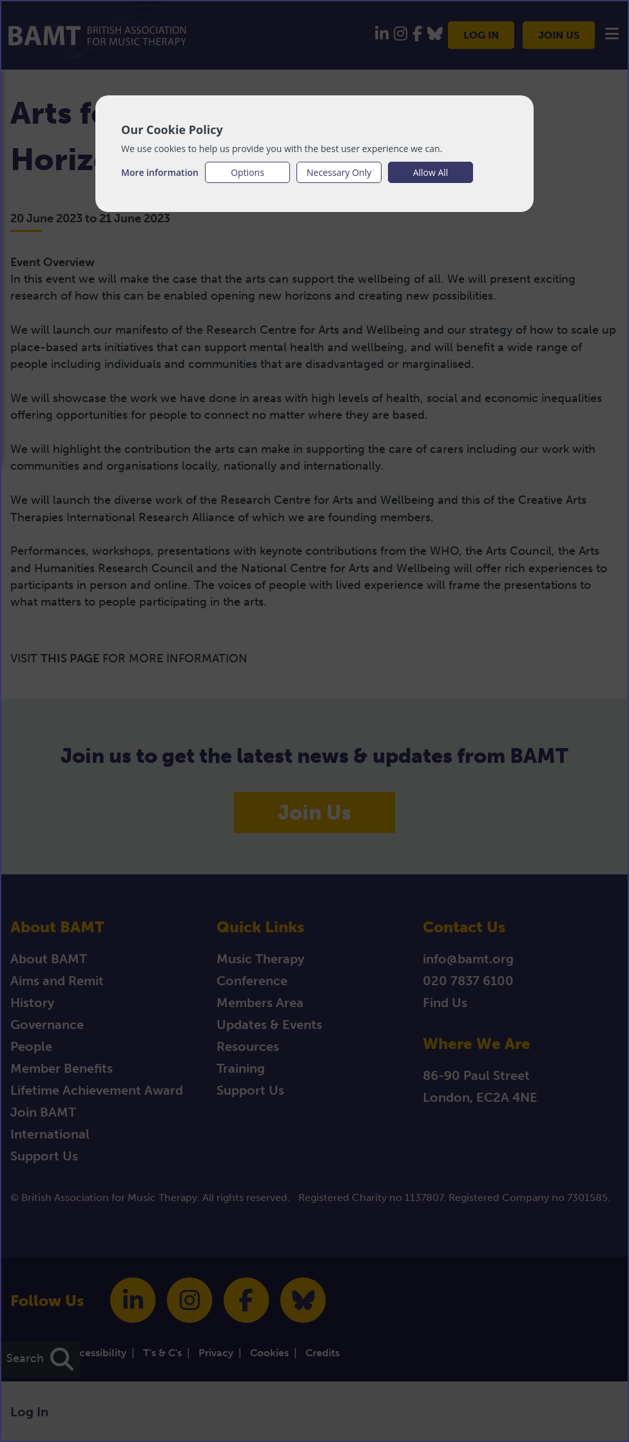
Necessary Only (339, 172)
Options (247, 172)
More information (159, 172)
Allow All (431, 172)
